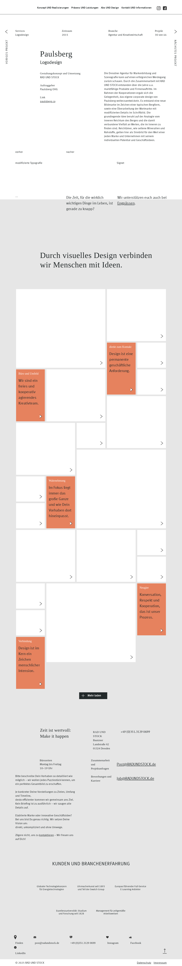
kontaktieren (46, 835)
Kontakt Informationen (136, 8)
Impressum (160, 963)
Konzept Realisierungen (53, 8)
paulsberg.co (47, 101)
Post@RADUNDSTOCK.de (136, 764)
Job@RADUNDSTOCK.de (135, 779)
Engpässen (126, 203)
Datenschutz (144, 963)
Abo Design (110, 8)
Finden (19, 939)
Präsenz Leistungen (84, 8)
